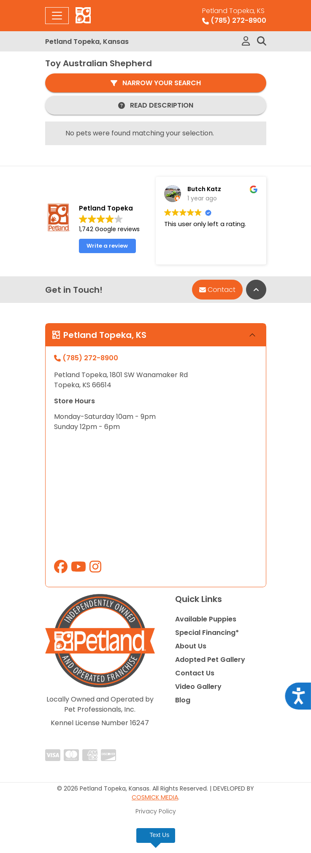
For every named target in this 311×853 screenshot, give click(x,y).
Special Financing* (207, 632)
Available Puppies (205, 619)
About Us (190, 646)
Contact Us (194, 673)
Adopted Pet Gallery (210, 659)
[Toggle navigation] (57, 15)
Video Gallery (198, 686)
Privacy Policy (155, 811)
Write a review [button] (107, 246)
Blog (182, 700)
